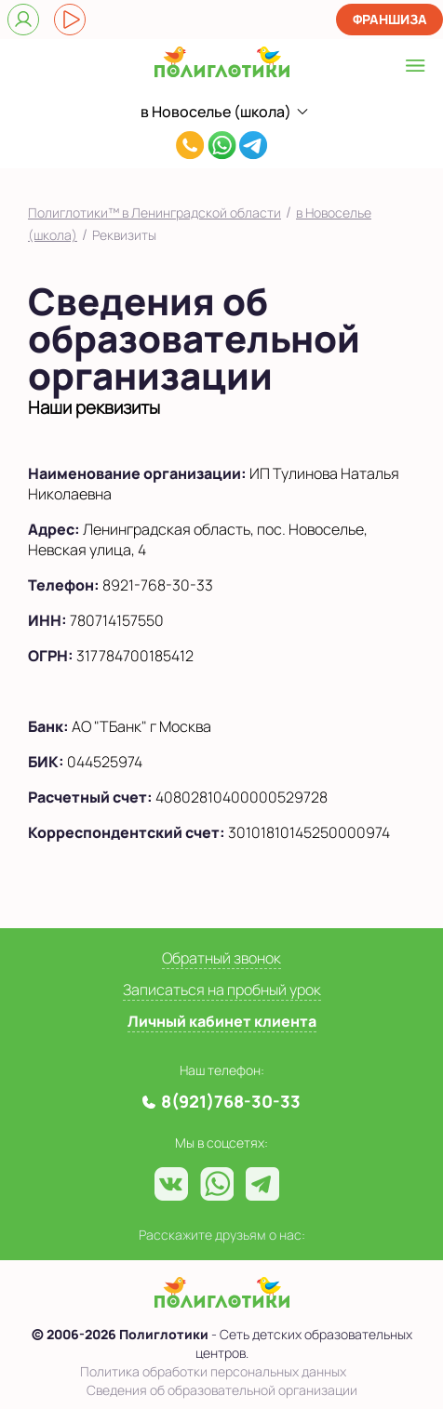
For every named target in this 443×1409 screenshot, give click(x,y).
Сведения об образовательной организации (222, 1390)
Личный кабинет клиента (222, 1021)
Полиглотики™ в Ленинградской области (154, 212)
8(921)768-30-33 (190, 147)
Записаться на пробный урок (222, 989)
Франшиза (390, 19)
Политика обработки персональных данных (213, 1371)
